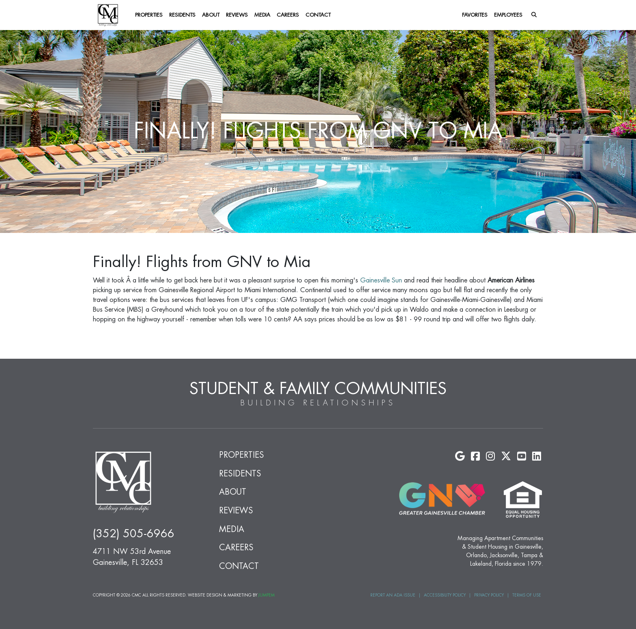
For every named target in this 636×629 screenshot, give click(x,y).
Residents (182, 14)
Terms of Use (526, 595)
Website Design (205, 595)
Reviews (237, 14)
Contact (318, 14)
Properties (149, 14)
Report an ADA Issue (392, 595)
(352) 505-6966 (133, 533)
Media (262, 14)
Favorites (475, 14)
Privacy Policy (489, 595)
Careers (288, 14)
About (210, 14)
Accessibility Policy (445, 595)
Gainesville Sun (381, 280)
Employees (508, 14)
